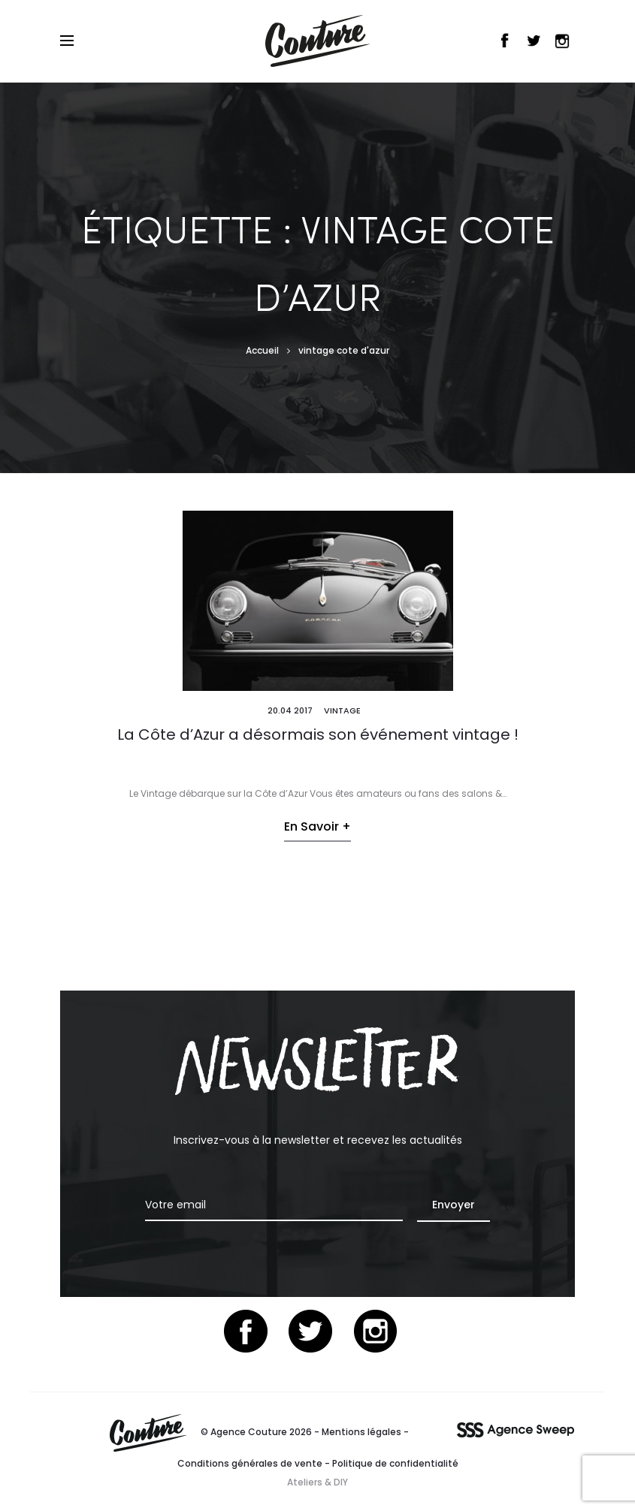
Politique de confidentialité (395, 1463)
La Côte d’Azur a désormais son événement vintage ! (318, 734)
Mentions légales (361, 1431)
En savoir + (317, 826)
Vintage (342, 710)
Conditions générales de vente (249, 1463)
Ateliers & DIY (317, 1482)
